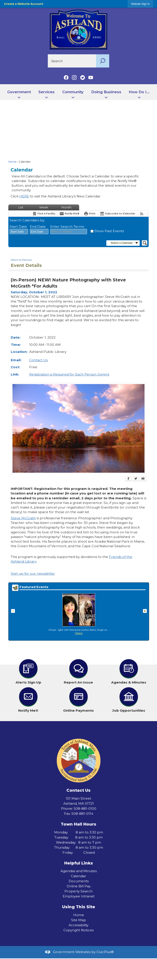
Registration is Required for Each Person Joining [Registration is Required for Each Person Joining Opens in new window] (69, 374)
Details (79, 633)
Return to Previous (21, 260)
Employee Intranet (79, 896)
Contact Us (38, 360)
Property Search (78, 891)
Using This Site (78, 906)
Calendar (78, 876)
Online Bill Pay (79, 886)
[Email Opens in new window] (143, 479)
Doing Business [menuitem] (106, 92)
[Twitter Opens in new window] (135, 479)
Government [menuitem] (19, 92)
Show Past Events (109, 231)
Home (12, 161)
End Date (38, 226)
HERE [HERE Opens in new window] (24, 196)
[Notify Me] (69, 213)
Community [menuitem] (73, 92)
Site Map (78, 920)
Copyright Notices (78, 930)
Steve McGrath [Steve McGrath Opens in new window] (23, 518)
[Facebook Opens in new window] (128, 479)
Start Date (18, 226)
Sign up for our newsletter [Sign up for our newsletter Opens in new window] (33, 573)
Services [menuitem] (46, 92)
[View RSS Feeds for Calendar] (141, 213)
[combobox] (19, 231)
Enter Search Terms (67, 226)
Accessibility (78, 925)
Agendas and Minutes (79, 871)
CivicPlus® (105, 952)
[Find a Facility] (43, 213)
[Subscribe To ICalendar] (117, 213)
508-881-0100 (85, 808)
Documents (79, 881)
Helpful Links (78, 863)
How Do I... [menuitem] (139, 92)
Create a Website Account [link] (23, 3)
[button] (102, 60)
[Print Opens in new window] (89, 213)
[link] (140, 4)
